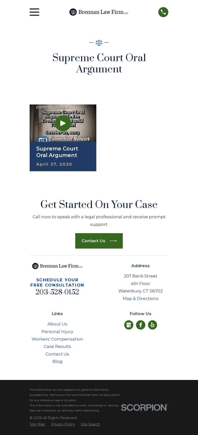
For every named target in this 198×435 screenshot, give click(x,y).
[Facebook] (140, 324)
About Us (57, 323)
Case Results (57, 346)
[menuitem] (37, 424)
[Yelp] (152, 324)
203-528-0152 (57, 292)
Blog (57, 361)
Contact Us (57, 354)
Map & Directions (141, 298)
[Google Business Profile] (128, 324)
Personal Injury (57, 331)
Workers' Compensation (57, 339)
